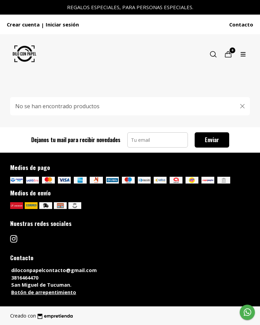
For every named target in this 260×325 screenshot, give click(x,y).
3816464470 (24, 277)
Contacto (241, 24)
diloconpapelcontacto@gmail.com (54, 270)
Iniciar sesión (62, 24)
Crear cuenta (23, 24)
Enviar (212, 140)
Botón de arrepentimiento (43, 292)
